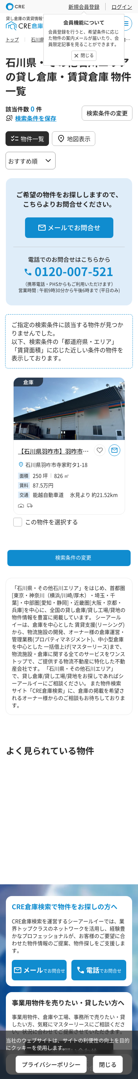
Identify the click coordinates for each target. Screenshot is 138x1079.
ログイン (122, 6)
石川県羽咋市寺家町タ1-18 (56, 464)
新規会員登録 (83, 6)
